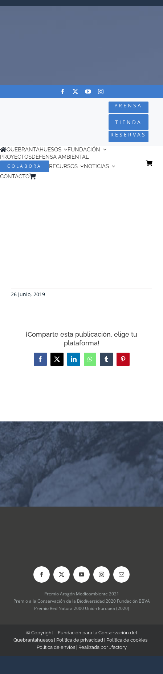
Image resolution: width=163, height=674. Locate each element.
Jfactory (118, 647)
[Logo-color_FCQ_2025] (27, 114)
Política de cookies (126, 640)
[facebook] (62, 91)
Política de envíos (56, 647)
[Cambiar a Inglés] (49, 176)
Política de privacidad (79, 640)
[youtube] (88, 91)
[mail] (121, 574)
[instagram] (100, 91)
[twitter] (75, 91)
